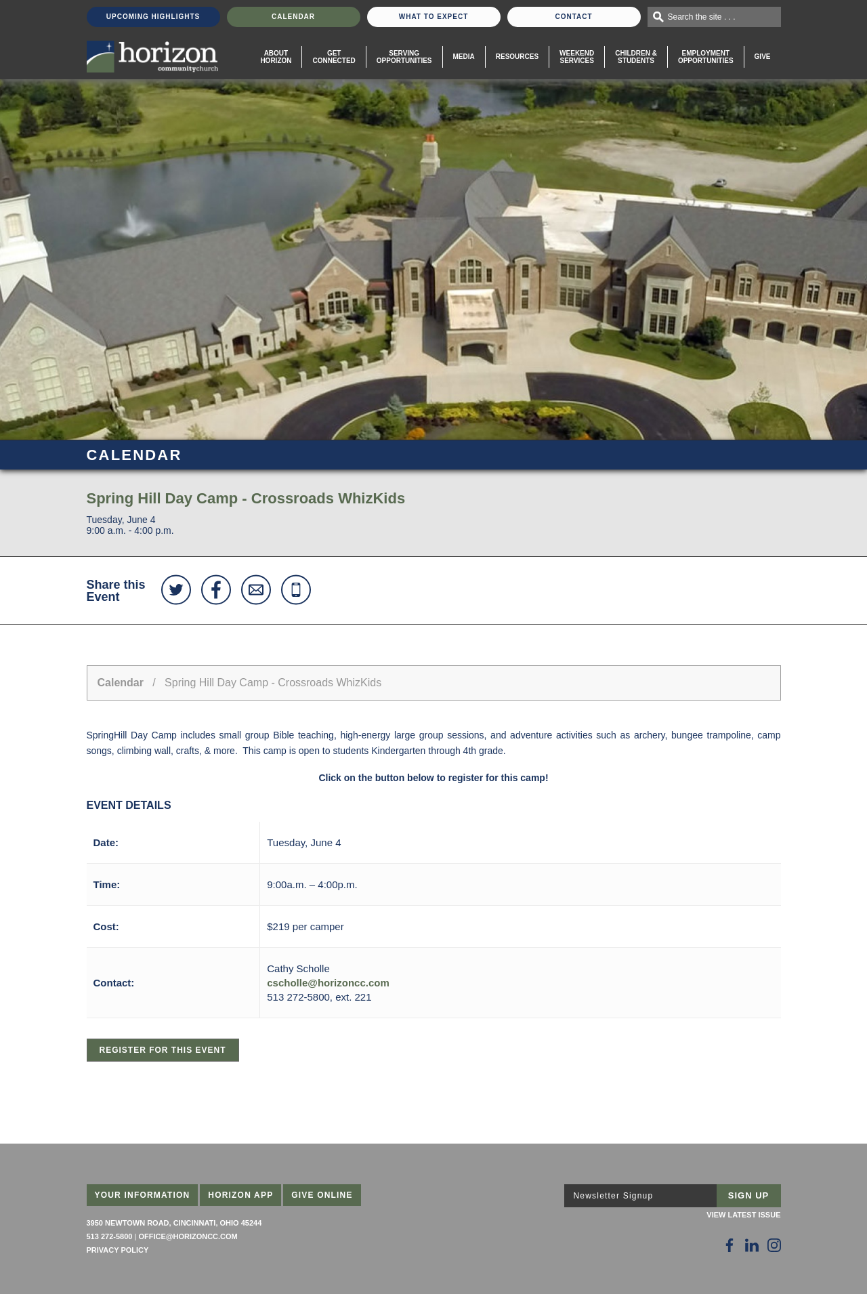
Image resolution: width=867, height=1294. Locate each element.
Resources (517, 56)
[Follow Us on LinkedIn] (752, 1245)
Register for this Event (163, 1050)
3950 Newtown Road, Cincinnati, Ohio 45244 (174, 1223)
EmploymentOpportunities (706, 56)
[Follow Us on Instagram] (774, 1245)
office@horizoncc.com (187, 1236)
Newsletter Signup (614, 1196)
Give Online (322, 1195)
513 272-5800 (110, 1236)
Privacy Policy (118, 1250)
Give (763, 56)
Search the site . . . (702, 17)
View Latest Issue (743, 1215)
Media (464, 56)
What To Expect (434, 16)
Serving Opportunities (404, 56)
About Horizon (275, 56)
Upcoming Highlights (153, 16)
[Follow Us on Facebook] (729, 1245)
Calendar (293, 16)
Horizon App (240, 1195)
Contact (573, 16)
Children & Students (636, 56)
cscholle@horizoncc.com (328, 982)
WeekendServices (576, 56)
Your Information (142, 1195)
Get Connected (333, 56)
